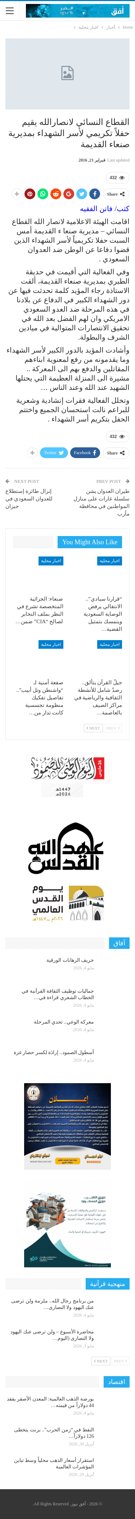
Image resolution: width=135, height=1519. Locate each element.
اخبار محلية (110, 560)
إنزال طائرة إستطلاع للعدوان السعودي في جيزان (29, 498)
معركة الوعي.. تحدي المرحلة (64, 1022)
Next (93, 728)
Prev (113, 728)
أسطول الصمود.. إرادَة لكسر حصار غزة (54, 1052)
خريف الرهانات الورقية (70, 960)
